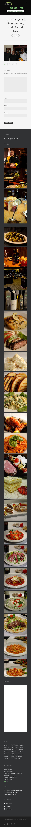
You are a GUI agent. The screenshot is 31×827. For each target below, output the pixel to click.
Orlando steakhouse (10, 794)
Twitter (8, 806)
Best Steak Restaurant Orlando (13, 790)
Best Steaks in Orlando (10, 792)
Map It (5, 781)
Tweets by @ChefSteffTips (11, 139)
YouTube (9, 809)
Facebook (9, 803)
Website (6, 113)
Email (6, 105)
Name (6, 98)
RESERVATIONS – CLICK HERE (15, 11)
